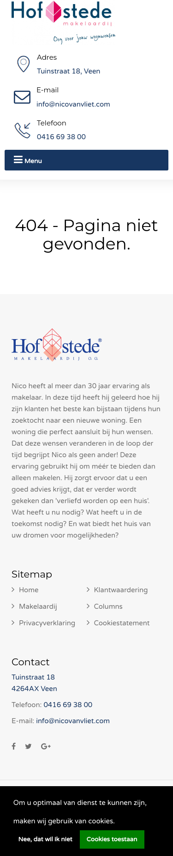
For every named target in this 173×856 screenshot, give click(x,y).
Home (29, 590)
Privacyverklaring (47, 623)
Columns (108, 606)
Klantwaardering (121, 590)
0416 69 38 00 (61, 137)
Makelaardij (38, 606)
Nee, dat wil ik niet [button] (45, 839)
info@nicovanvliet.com (73, 104)
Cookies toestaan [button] (112, 839)
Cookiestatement (122, 623)
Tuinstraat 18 (33, 677)
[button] (118, 822)
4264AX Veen (34, 689)
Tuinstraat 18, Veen (69, 71)
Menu (28, 159)
